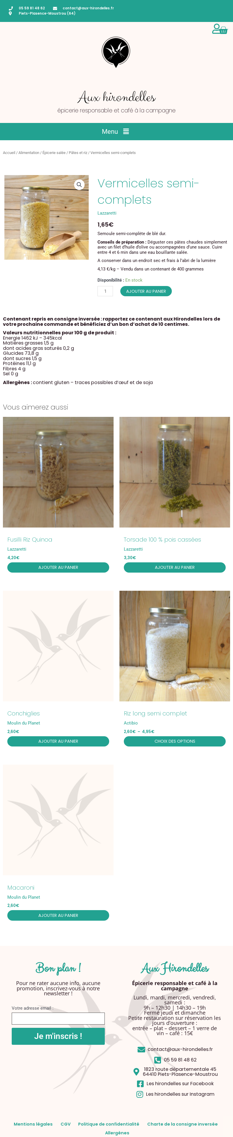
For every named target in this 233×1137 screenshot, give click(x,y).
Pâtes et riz (78, 152)
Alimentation (28, 152)
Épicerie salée (54, 152)
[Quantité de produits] (105, 291)
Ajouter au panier (146, 291)
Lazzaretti (107, 213)
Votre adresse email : (33, 1011)
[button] (116, 131)
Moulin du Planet (23, 724)
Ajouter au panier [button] (58, 568)
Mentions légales (65, 1127)
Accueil (9, 152)
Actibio (131, 724)
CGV (105, 1127)
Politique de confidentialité (155, 1127)
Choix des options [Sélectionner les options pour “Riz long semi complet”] (175, 743)
